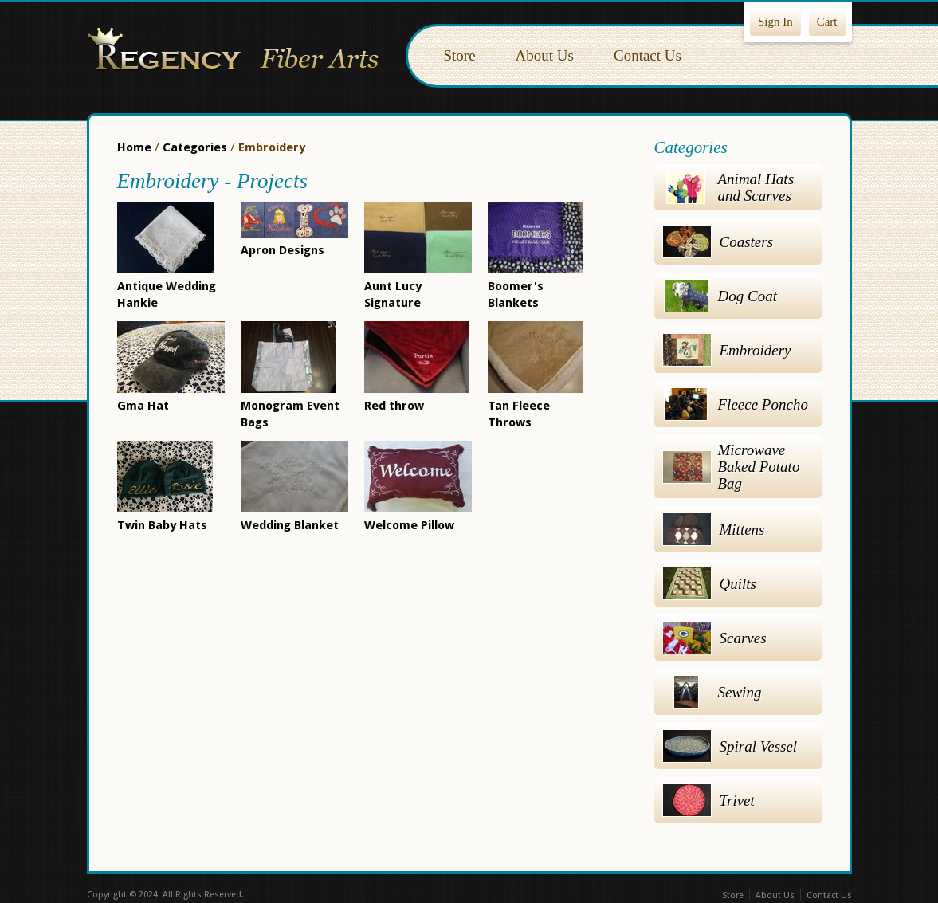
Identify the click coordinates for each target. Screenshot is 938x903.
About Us (545, 55)
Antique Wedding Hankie (166, 286)
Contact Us (647, 55)
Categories (195, 147)
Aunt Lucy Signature (418, 286)
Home (134, 147)
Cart (827, 21)
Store (460, 55)
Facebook (436, 895)
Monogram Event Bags (290, 406)
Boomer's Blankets (535, 286)
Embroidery (271, 147)
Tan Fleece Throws (535, 406)
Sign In (775, 21)
